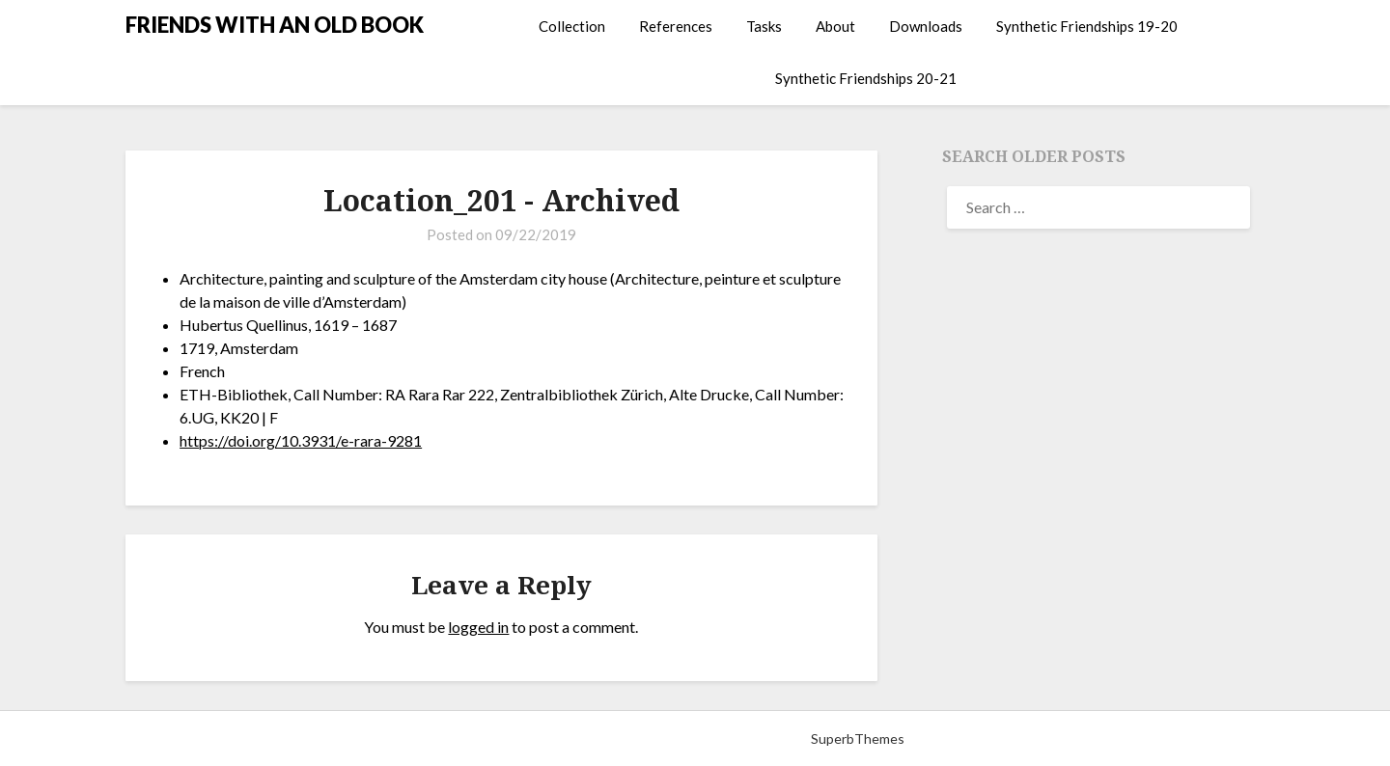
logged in (478, 626)
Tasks (764, 26)
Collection (572, 26)
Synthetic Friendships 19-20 (1087, 26)
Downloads (925, 26)
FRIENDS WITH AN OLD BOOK (274, 25)
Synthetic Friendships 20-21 (866, 78)
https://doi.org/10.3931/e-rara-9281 (301, 440)
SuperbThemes (857, 738)
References (675, 26)
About (835, 26)
